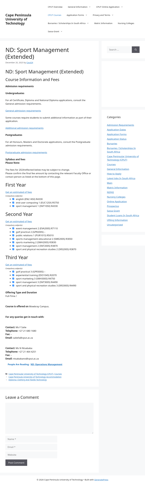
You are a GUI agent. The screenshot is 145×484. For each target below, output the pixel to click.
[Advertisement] (126, 84)
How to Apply (114, 173)
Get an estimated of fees (18, 192)
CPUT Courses (54, 15)
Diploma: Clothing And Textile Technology (28, 379)
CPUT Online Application (111, 7)
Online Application (117, 201)
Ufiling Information (117, 220)
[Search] (136, 49)
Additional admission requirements (24, 128)
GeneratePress (101, 479)
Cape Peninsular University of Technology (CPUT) (31, 374)
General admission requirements (23, 110)
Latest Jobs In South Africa (121, 178)
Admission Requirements (120, 125)
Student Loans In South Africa (123, 215)
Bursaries (112, 143)
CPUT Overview (55, 6)
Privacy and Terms (104, 15)
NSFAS (110, 192)
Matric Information (103, 23)
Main (109, 183)
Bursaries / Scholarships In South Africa (70, 23)
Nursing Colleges (126, 23)
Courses (58, 374)
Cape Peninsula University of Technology (18, 19)
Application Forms (78, 15)
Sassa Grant (56, 31)
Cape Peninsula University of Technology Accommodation (35, 377)
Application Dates (116, 129)
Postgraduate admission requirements (26, 152)
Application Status (117, 138)
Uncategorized (115, 224)
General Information (80, 7)
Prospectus (113, 206)
